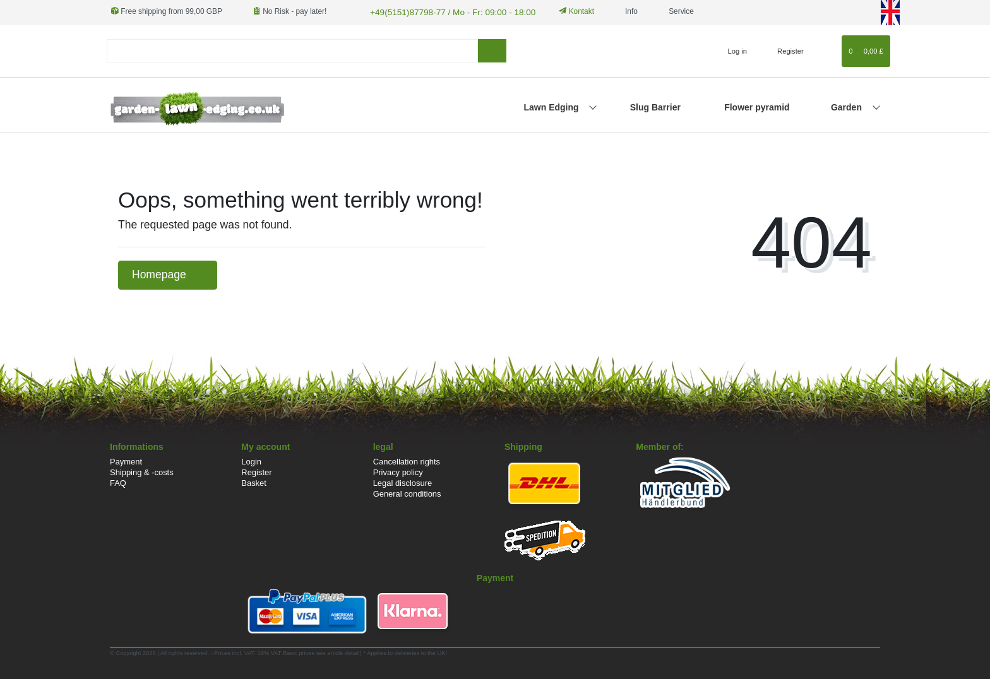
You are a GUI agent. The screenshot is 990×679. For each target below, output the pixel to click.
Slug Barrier (655, 105)
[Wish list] (826, 49)
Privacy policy (398, 471)
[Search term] (292, 49)
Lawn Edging (552, 105)
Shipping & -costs (142, 471)
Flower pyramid (756, 105)
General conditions (407, 492)
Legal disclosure (402, 482)
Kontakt (562, 11)
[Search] (492, 49)
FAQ (118, 482)
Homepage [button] (167, 273)
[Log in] (732, 49)
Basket (253, 482)
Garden (847, 105)
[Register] (783, 49)
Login (251, 460)
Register (256, 471)
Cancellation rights (406, 460)
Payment (126, 460)
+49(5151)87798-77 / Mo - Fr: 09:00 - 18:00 (441, 11)
